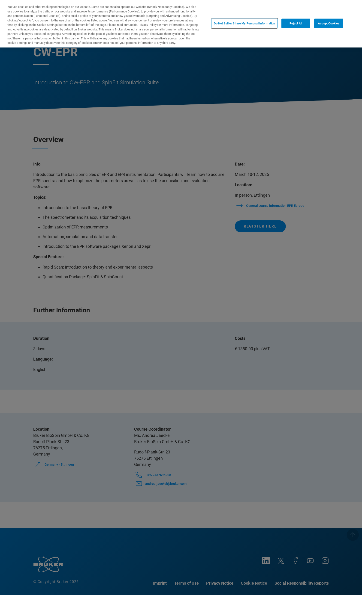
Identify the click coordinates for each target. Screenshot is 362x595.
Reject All (296, 23)
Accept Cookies (328, 23)
